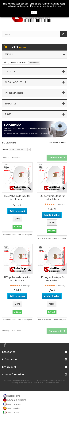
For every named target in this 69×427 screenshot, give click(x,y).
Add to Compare (25, 235)
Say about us (15, 82)
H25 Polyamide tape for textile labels (17, 197)
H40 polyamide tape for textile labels (52, 279)
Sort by (5, 149)
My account (9, 367)
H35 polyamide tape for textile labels (17, 279)
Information (14, 92)
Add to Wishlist (9, 235)
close (34, 12)
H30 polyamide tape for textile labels (52, 197)
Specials (10, 103)
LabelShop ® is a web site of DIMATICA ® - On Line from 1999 (34, 383)
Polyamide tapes (10, 128)
